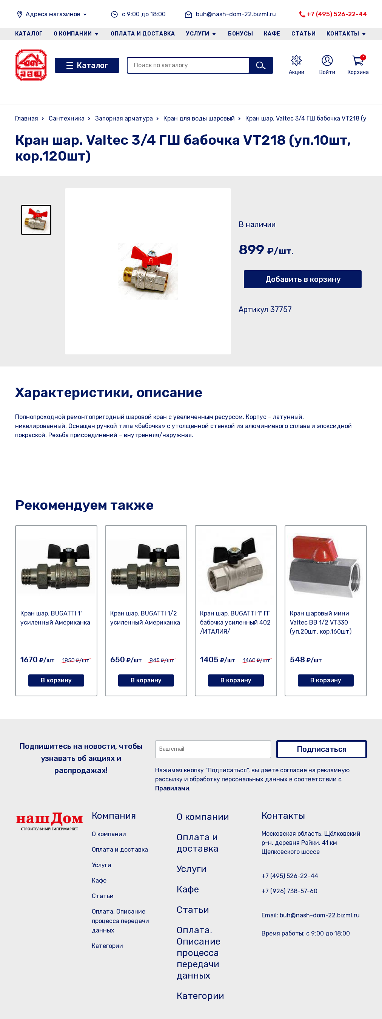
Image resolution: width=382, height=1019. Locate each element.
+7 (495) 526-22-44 (337, 14)
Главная (26, 118)
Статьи (303, 34)
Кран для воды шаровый (199, 118)
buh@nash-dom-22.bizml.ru (236, 14)
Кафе (272, 34)
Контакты (343, 34)
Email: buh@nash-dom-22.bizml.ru (311, 915)
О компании (73, 34)
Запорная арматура (124, 118)
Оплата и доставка (143, 34)
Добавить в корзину (302, 279)
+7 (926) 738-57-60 (289, 891)
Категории (107, 945)
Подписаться (322, 749)
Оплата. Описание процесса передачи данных (120, 921)
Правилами (172, 788)
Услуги (197, 34)
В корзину (56, 680)
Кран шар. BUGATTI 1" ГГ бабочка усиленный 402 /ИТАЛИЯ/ (235, 622)
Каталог (29, 34)
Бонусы (240, 34)
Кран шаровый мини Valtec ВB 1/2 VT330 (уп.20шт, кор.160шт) (320, 622)
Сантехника (67, 118)
